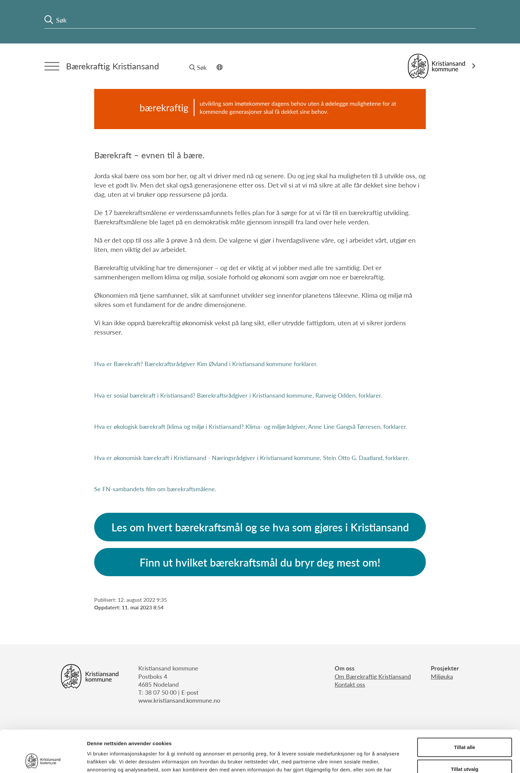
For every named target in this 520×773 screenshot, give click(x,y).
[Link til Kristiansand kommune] (442, 66)
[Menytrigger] (51, 66)
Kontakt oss (350, 684)
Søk (198, 67)
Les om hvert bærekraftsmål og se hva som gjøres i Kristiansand (260, 527)
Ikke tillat (464, 751)
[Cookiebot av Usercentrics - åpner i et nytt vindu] (43, 760)
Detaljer (353, 760)
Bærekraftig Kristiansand (112, 66)
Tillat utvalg (464, 730)
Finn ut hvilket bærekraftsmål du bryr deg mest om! (260, 562)
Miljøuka (442, 676)
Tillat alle (464, 708)
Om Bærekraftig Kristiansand (373, 676)
